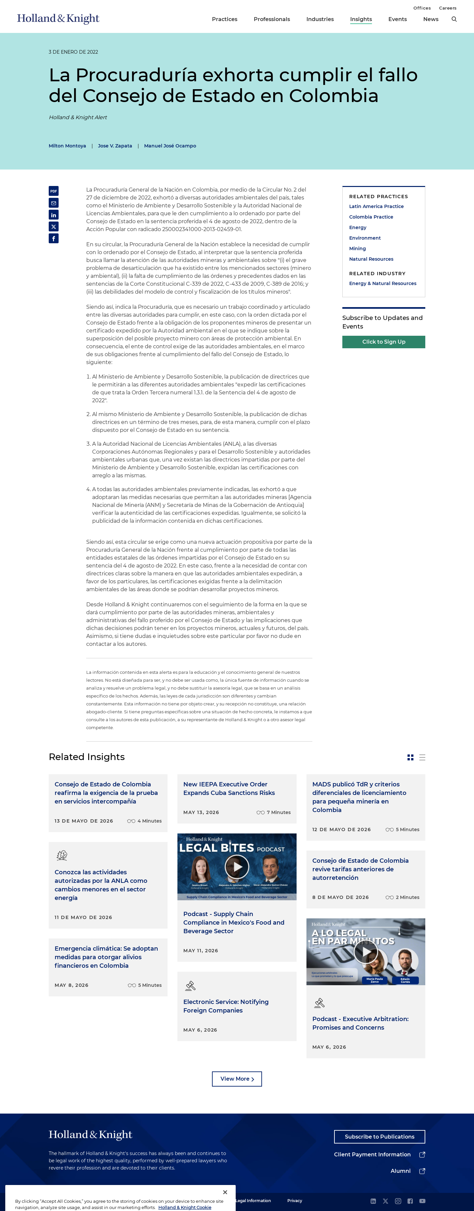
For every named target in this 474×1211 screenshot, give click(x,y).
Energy (357, 227)
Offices (422, 8)
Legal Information (253, 1200)
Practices (224, 19)
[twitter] (385, 1201)
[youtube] (422, 1201)
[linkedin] (373, 1201)
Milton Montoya (67, 146)
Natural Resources (371, 259)
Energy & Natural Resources (382, 283)
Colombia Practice (371, 217)
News (430, 19)
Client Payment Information (372, 1154)
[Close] (225, 1200)
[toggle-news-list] (422, 757)
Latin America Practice (376, 206)
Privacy (294, 1200)
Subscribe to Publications (379, 1137)
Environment (365, 238)
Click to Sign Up (384, 342)
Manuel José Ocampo (170, 146)
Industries (320, 19)
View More (235, 1079)
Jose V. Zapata (115, 146)
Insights (361, 19)
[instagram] (398, 1201)
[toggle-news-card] (410, 757)
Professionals (272, 19)
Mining (357, 248)
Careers (448, 8)
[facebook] (410, 1201)
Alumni (401, 1171)
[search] (454, 19)
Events (397, 19)
